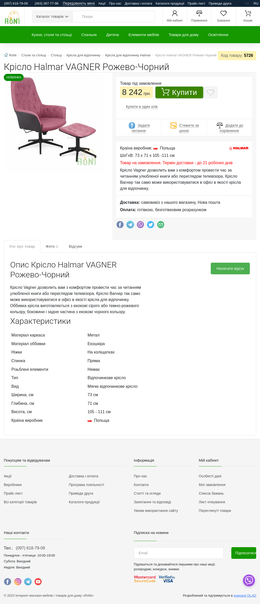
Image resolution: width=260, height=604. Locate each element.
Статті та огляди (147, 493)
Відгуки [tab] (75, 246)
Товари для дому (184, 34)
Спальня (88, 34)
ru (256, 3)
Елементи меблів (143, 34)
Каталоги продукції (170, 3)
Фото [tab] (52, 246)
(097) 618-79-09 (30, 548)
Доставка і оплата (138, 3)
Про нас (115, 3)
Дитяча (112, 34)
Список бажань (211, 493)
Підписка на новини (151, 532)
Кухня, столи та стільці (52, 34)
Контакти (141, 485)
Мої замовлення (212, 485)
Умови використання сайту (156, 511)
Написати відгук (230, 268)
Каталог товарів (49, 16)
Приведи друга (220, 3)
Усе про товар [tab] (22, 246)
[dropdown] (248, 580)
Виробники (13, 485)
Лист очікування (212, 502)
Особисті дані (210, 476)
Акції (102, 3)
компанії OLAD (245, 595)
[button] (53, 124)
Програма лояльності (86, 485)
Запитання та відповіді (152, 502)
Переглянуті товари (215, 511)
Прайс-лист (196, 3)
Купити (179, 92)
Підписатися (245, 553)
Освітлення (218, 34)
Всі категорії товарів (20, 502)
